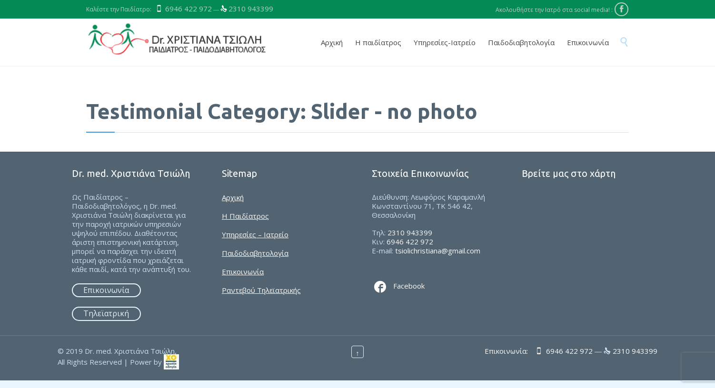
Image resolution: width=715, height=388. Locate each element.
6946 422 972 (188, 8)
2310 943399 (250, 8)
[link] (171, 361)
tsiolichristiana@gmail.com (437, 250)
